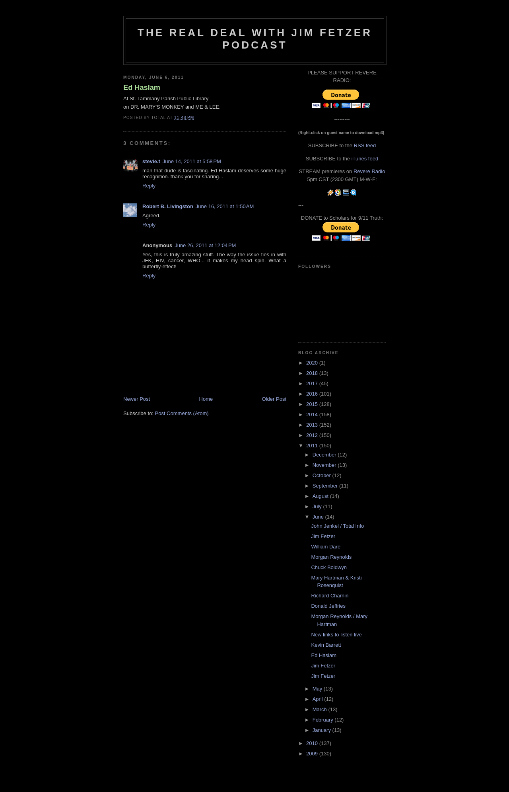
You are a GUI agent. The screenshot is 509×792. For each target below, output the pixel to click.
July (318, 506)
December (325, 455)
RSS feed (365, 145)
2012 (312, 435)
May (318, 689)
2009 (312, 754)
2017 (312, 383)
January (322, 730)
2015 (312, 404)
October (322, 475)
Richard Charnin (329, 596)
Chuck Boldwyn (329, 567)
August (321, 496)
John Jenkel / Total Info (337, 526)
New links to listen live (336, 635)
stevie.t (151, 161)
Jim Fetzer (323, 536)
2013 (312, 425)
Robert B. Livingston (167, 206)
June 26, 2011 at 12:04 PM (205, 245)
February (324, 720)
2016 (312, 394)
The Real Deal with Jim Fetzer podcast (255, 39)
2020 (312, 363)
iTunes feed (365, 159)
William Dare (325, 547)
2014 (312, 414)
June (319, 517)
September (326, 486)
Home (206, 399)
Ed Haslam (141, 88)
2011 (312, 446)
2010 (312, 743)
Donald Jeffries (328, 606)
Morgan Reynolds (331, 557)
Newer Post (136, 399)
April (318, 699)
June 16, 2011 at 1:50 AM (225, 206)
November (325, 465)
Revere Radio (369, 171)
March (320, 709)
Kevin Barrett (326, 645)
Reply (148, 186)
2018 (312, 373)
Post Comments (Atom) (182, 413)
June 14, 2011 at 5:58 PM (192, 161)
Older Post (274, 399)
